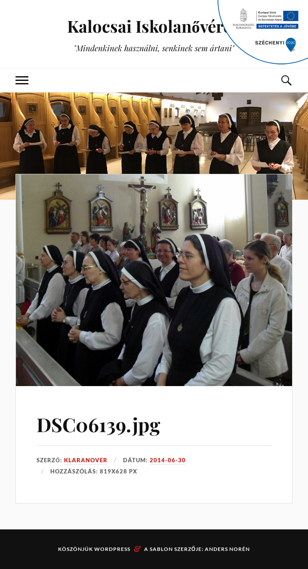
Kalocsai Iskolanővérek (153, 26)
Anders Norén (227, 549)
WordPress (112, 549)
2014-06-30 (168, 460)
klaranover (86, 460)
